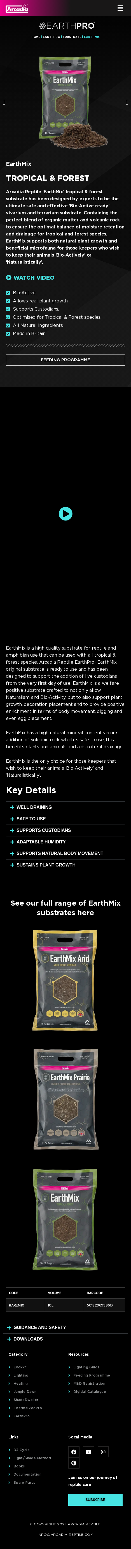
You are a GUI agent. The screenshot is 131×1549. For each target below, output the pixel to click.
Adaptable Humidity (41, 841)
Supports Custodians (44, 830)
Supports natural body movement (60, 853)
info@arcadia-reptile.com (65, 1534)
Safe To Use (31, 818)
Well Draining (34, 807)
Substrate (72, 37)
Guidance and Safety (39, 1327)
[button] (96, 8)
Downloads (28, 1339)
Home (35, 37)
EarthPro (51, 37)
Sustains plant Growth (46, 865)
